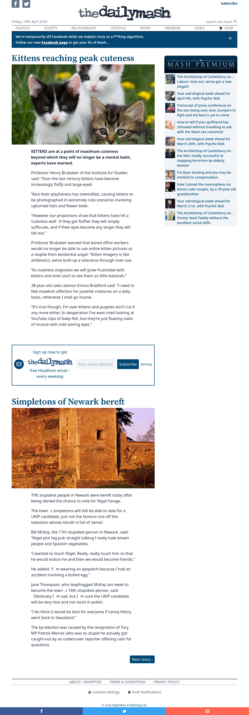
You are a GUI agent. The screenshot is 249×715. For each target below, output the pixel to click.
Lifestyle (118, 28)
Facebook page (55, 42)
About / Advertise (85, 682)
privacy (146, 364)
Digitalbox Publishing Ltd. (129, 705)
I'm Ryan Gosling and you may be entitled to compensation (204, 175)
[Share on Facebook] (41, 711)
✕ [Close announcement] (230, 38)
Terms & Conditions (127, 682)
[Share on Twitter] (124, 711)
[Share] (207, 711)
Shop (226, 28)
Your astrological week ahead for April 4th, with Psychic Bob (203, 96)
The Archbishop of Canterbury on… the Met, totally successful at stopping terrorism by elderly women (205, 158)
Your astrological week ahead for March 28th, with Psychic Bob (203, 141)
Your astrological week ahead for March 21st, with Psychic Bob (203, 203)
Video (200, 28)
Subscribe (128, 364)
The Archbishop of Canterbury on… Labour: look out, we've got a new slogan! (205, 81)
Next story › (142, 659)
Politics (23, 28)
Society (50, 28)
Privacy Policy (167, 682)
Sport (145, 28)
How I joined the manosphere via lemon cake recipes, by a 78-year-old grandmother (206, 189)
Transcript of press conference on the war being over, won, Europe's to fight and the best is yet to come (206, 110)
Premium (172, 28)
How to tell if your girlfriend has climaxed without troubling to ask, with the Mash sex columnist (205, 127)
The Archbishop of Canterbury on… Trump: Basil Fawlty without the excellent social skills (205, 218)
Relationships (83, 28)
